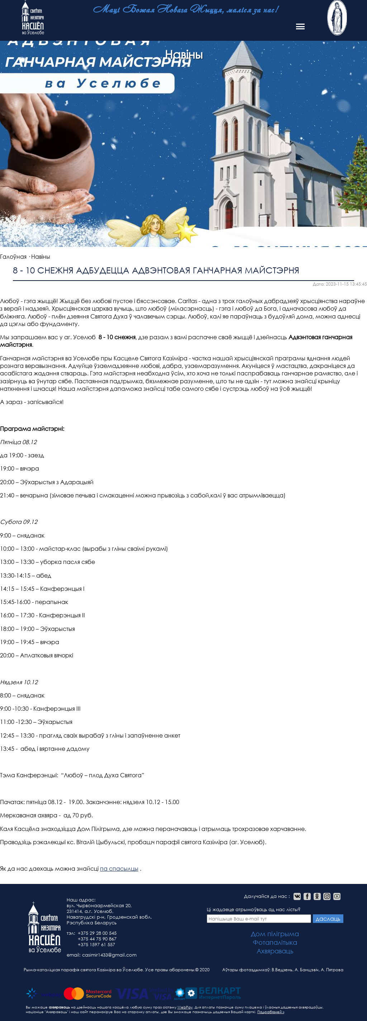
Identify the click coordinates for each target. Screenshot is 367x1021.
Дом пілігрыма (275, 934)
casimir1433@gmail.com (109, 955)
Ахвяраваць (275, 951)
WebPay (184, 1007)
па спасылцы (119, 868)
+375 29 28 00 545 (97, 933)
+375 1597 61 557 (96, 945)
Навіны (40, 256)
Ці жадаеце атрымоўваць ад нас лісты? (259, 914)
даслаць (328, 918)
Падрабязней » (270, 1012)
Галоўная (13, 256)
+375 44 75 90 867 (97, 939)
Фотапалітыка (275, 942)
